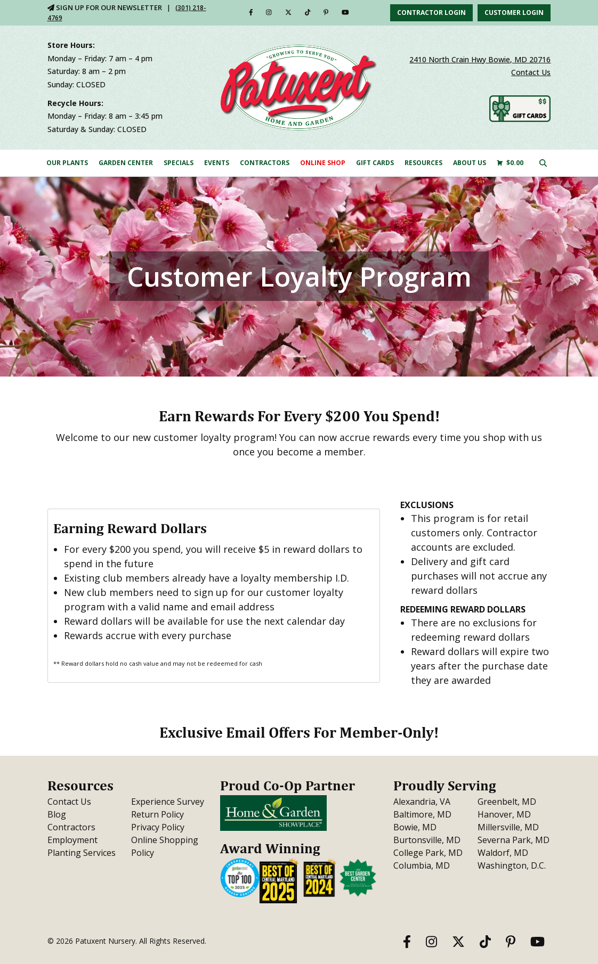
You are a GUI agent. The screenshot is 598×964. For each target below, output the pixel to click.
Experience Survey (167, 801)
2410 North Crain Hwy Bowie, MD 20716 (480, 59)
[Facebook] (251, 12)
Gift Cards (375, 162)
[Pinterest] (326, 12)
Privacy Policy (157, 827)
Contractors (264, 162)
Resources (423, 162)
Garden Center (126, 162)
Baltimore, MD (422, 814)
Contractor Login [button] (431, 12)
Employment (72, 840)
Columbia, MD (421, 865)
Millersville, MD (508, 827)
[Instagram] (269, 12)
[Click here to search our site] (543, 163)
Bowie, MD (415, 827)
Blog (56, 814)
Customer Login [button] (514, 12)
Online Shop (322, 162)
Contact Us (531, 72)
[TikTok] (308, 12)
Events (216, 162)
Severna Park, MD (513, 840)
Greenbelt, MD (507, 801)
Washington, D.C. (512, 865)
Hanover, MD (504, 814)
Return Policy (157, 814)
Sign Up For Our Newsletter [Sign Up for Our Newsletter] (104, 7)
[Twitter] (288, 12)
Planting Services (81, 853)
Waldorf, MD (503, 853)
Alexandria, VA (421, 801)
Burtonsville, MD (426, 840)
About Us (469, 162)
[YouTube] (345, 12)
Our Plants (67, 162)
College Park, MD (428, 853)
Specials (178, 162)
